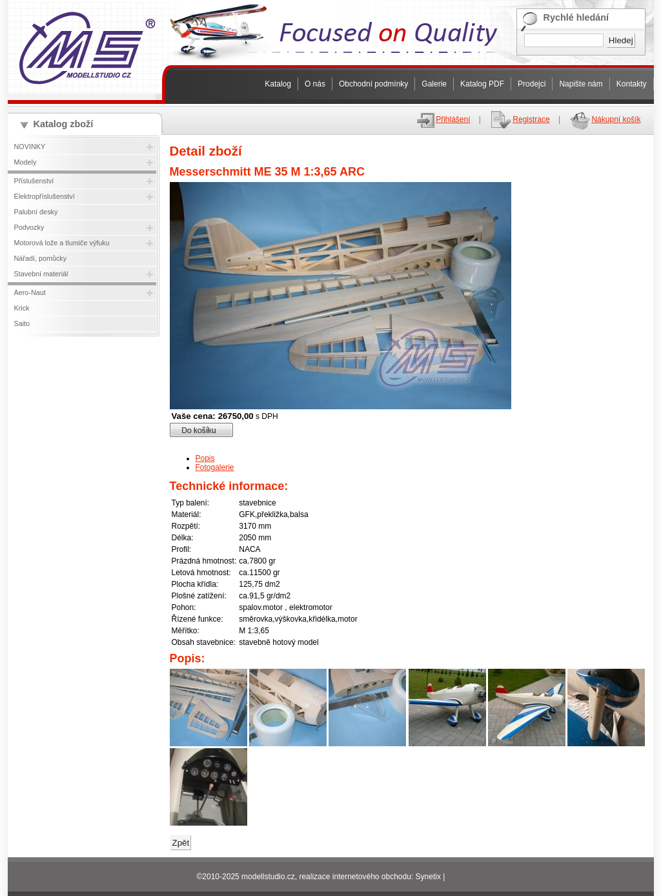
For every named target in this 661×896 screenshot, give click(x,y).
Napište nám (580, 83)
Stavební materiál (41, 274)
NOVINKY (30, 146)
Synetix (428, 876)
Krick (22, 308)
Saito (22, 323)
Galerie (434, 83)
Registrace (519, 119)
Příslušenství (34, 181)
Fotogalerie (215, 467)
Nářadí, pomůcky (40, 258)
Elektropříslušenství (44, 196)
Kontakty (631, 83)
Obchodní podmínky (373, 83)
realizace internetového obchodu (355, 876)
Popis (205, 458)
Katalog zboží (64, 124)
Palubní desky (36, 212)
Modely (25, 162)
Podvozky (29, 227)
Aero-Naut (30, 292)
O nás (315, 83)
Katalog (278, 83)
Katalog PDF (482, 83)
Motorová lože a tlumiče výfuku (62, 243)
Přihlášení (443, 119)
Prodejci (531, 83)
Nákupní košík (604, 119)
